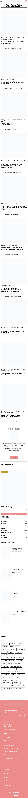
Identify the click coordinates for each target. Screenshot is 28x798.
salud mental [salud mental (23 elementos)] (12, 685)
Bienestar (3, 327)
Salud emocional (19, 37)
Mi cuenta (6, 769)
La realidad (4, 37)
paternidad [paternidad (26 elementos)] (15, 677)
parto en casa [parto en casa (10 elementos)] (21, 674)
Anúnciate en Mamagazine (11, 748)
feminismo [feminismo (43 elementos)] (11, 652)
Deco (2, 79)
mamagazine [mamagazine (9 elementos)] (17, 663)
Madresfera (7, 785)
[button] (1, 1)
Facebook (6, 780)
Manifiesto (7, 737)
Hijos (2, 120)
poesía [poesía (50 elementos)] (17, 680)
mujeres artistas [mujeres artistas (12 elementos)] (17, 671)
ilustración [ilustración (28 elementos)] (16, 655)
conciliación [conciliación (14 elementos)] (21, 641)
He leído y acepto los (14, 712)
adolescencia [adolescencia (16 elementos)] (12, 641)
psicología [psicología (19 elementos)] (16, 683)
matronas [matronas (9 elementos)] (5, 669)
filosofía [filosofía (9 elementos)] (18, 652)
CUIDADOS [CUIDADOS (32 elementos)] (20, 643)
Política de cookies (9, 766)
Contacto (6, 743)
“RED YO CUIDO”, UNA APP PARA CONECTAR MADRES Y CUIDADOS (19, 548)
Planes (14, 285)
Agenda (3, 285)
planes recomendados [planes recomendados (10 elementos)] (8, 680)
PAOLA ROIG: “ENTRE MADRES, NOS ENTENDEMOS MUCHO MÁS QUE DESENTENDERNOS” (11, 166)
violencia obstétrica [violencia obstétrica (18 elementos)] (19, 688)
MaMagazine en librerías (11, 751)
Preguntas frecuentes (10, 758)
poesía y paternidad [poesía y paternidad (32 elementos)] (7, 683)
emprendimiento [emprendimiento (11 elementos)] (21, 649)
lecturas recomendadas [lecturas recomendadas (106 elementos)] (8, 660)
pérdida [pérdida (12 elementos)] (4, 685)
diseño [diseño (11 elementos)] (11, 646)
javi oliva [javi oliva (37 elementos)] (13, 657)
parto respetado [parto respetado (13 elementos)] (6, 677)
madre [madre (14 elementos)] (4, 663)
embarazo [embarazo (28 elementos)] (12, 649)
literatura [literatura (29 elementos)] (19, 660)
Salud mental (11, 39)
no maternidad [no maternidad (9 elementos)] (6, 674)
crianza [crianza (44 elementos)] (13, 643)
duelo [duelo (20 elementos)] (17, 646)
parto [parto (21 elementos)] (13, 674)
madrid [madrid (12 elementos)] (10, 663)
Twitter (6, 783)
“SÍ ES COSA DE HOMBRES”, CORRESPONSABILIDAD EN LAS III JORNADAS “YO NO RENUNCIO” (11, 289)
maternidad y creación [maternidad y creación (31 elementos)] (16, 666)
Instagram (7, 777)
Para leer (3, 160)
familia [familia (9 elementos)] (4, 652)
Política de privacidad (10, 761)
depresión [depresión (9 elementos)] (5, 646)
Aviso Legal (7, 764)
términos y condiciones (19, 712)
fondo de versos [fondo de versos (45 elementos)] (6, 655)
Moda (9, 203)
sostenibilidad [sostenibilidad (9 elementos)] (21, 685)
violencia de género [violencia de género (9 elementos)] (7, 688)
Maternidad (10, 37)
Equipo (6, 740)
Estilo (6, 79)
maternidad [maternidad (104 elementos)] (5, 666)
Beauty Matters (5, 521)
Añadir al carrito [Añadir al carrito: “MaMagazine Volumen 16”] (14, 514)
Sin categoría (4, 537)
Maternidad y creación (17, 120)
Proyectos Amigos (9, 745)
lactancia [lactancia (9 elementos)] (20, 657)
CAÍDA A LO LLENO (6, 123)
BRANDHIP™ (16, 795)
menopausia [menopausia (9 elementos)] (12, 669)
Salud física (4, 39)
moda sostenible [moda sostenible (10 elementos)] (6, 671)
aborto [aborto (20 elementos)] (4, 641)
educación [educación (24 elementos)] (5, 649)
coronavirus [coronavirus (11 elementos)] (5, 643)
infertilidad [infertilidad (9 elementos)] (5, 657)
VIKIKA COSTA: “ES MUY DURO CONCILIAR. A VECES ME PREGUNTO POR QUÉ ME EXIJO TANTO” (14, 207)
